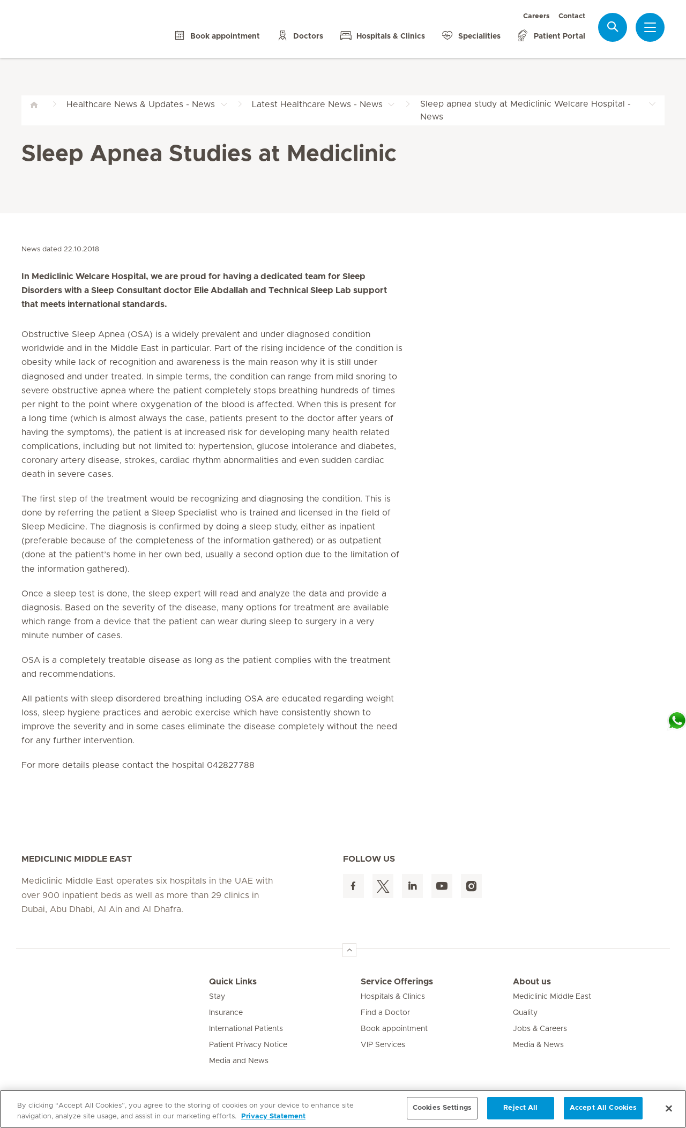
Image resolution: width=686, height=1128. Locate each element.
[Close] (669, 1108)
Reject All (520, 1107)
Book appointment (394, 1029)
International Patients (246, 1029)
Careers (536, 16)
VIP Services (383, 1045)
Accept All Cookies (603, 1107)
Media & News (538, 1045)
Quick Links (233, 981)
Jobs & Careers (540, 1029)
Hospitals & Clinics (393, 996)
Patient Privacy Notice (248, 1045)
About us (532, 981)
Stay (217, 996)
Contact (571, 16)
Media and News (239, 1061)
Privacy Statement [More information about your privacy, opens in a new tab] (273, 1116)
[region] (343, 1109)
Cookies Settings (442, 1107)
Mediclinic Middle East (552, 996)
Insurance (226, 1013)
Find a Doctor (385, 1013)
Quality (525, 1013)
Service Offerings (397, 981)
